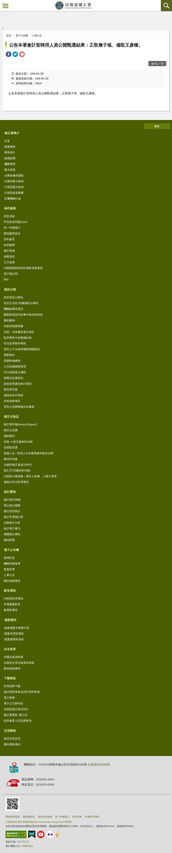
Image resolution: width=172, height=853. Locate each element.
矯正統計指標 (12, 499)
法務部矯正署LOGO (16, 709)
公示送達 (9, 262)
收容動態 (9, 245)
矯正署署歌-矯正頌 (15, 714)
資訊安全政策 (45, 816)
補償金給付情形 (13, 395)
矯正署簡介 (11, 133)
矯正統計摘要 (12, 505)
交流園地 (10, 730)
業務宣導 (9, 569)
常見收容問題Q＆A (15, 221)
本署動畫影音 (12, 604)
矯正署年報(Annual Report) (20, 424)
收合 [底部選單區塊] (157, 126)
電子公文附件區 (13, 703)
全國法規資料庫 (13, 657)
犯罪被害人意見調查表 (18, 720)
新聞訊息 (9, 557)
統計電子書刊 (12, 528)
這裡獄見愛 (11, 447)
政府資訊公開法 (13, 297)
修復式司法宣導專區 (16, 482)
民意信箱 (9, 216)
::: (3, 2)
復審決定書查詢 (13, 378)
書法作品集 (11, 458)
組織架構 (9, 158)
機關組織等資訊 (13, 308)
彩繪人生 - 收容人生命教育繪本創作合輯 (28, 453)
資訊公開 (10, 289)
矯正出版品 (11, 416)
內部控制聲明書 (13, 326)
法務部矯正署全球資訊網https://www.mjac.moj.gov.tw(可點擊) (39, 821)
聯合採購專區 (12, 580)
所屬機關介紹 (12, 198)
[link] (8, 54)
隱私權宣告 (29, 816)
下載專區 (10, 678)
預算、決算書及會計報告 (19, 331)
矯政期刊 (9, 435)
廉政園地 (9, 320)
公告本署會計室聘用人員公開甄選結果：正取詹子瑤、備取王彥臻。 (76, 45)
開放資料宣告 (13, 816)
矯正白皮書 (11, 430)
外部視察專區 (12, 401)
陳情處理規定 (12, 233)
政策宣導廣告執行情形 (18, 383)
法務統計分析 (12, 522)
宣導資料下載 (12, 686)
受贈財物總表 (12, 360)
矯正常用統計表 (13, 516)
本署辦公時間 (92, 816)
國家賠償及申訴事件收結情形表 (23, 314)
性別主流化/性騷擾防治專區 (21, 303)
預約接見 (9, 239)
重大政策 (9, 169)
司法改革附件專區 (15, 343)
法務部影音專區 (13, 598)
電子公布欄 (22, 35)
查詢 (166, 5)
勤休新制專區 (12, 668)
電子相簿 (9, 697)
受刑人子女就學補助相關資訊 (22, 349)
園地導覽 (9, 539)
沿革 (7, 140)
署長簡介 (9, 152)
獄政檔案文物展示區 (16, 627)
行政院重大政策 (14, 187)
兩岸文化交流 (12, 738)
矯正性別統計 (12, 511)
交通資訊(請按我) (99, 764)
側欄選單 (5, 6)
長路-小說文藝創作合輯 (18, 441)
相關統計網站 (12, 534)
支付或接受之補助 (15, 372)
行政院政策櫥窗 (14, 192)
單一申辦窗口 (12, 227)
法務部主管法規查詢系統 (19, 662)
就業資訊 (9, 256)
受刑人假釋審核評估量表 (19, 406)
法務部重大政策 (14, 181)
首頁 (8, 35)
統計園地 (10, 491)
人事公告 (37, 35)
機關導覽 (9, 164)
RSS (6, 279)
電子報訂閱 (11, 273)
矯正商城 (9, 250)
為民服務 (10, 208)
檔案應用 (10, 620)
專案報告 (9, 354)
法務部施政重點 (14, 175)
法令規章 (10, 649)
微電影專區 (11, 610)
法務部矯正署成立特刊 (18, 464)
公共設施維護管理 (15, 366)
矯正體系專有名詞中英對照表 (22, 691)
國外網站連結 (12, 744)
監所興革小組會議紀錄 (18, 337)
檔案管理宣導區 (14, 633)
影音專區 (10, 590)
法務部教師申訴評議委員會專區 (23, 268)
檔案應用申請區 (14, 639)
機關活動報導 (12, 563)
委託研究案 (11, 389)
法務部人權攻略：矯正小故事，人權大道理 (30, 476)
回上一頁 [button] (159, 63)
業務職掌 (9, 146)
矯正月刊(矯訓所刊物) (17, 470)
